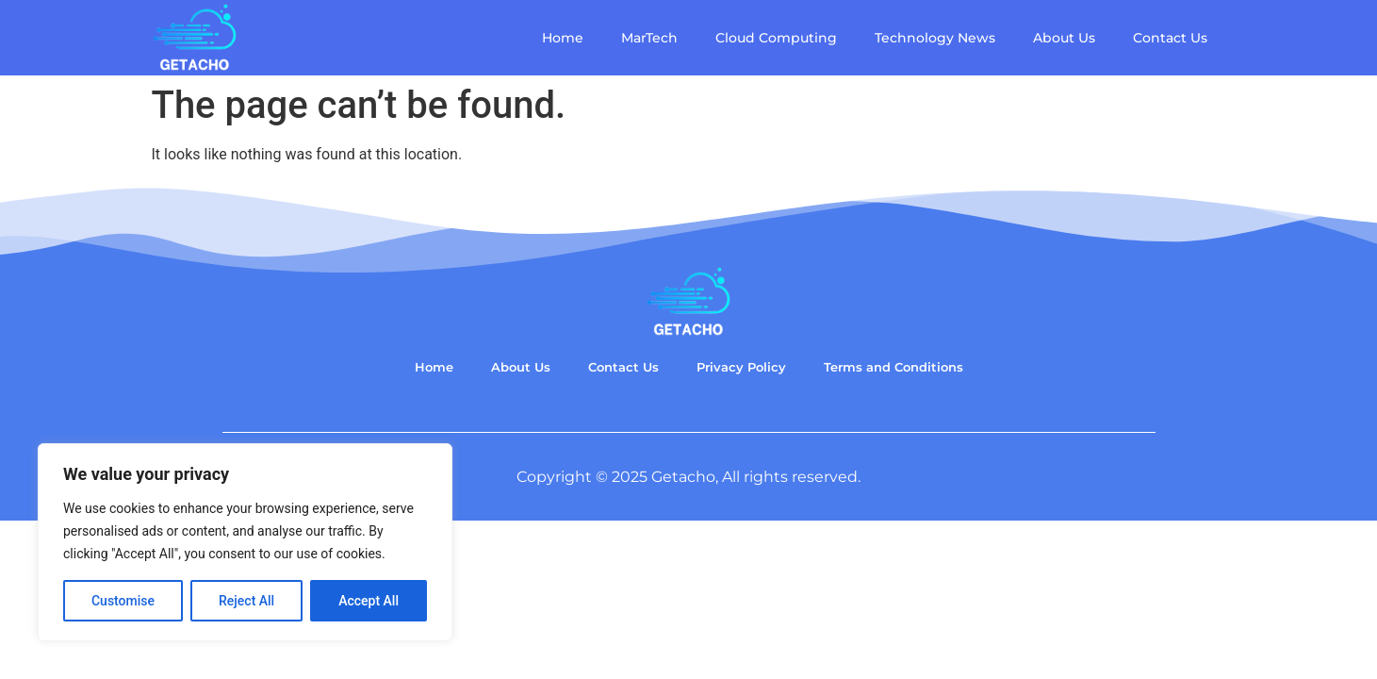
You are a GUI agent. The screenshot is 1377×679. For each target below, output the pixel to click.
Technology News (935, 37)
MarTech (649, 37)
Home (562, 37)
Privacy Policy (741, 367)
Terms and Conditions (893, 367)
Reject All (246, 600)
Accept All (368, 600)
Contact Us (1170, 37)
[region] (245, 542)
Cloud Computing (776, 37)
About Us (1064, 37)
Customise (123, 600)
